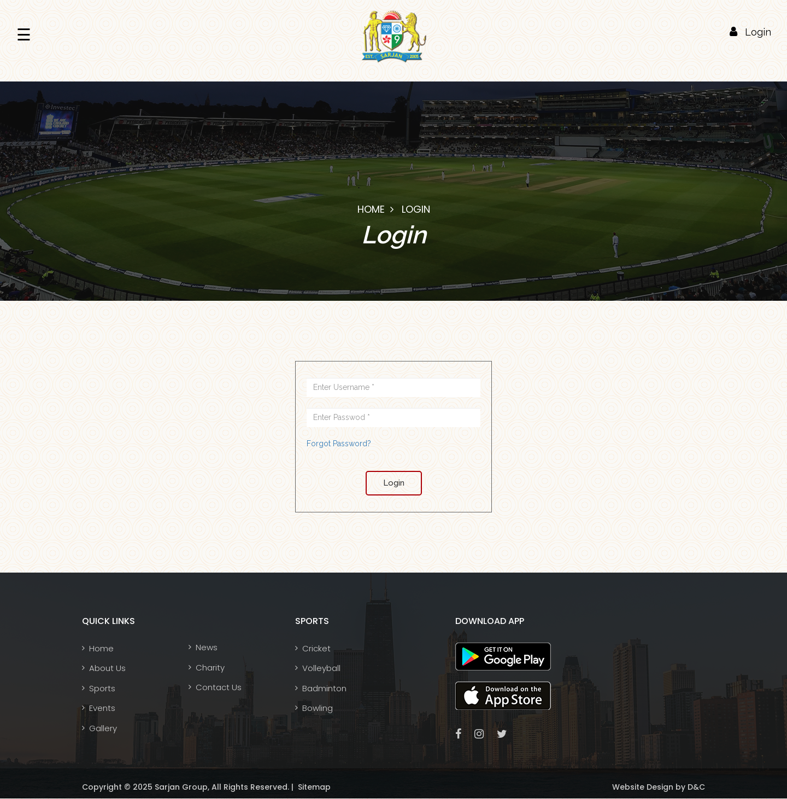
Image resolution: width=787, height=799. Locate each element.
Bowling (317, 708)
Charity (210, 667)
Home (371, 209)
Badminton (324, 688)
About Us (107, 668)
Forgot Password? (339, 443)
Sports (102, 688)
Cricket (316, 648)
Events (102, 708)
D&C (695, 786)
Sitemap (313, 786)
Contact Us (219, 687)
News (207, 647)
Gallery (103, 728)
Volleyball (321, 668)
